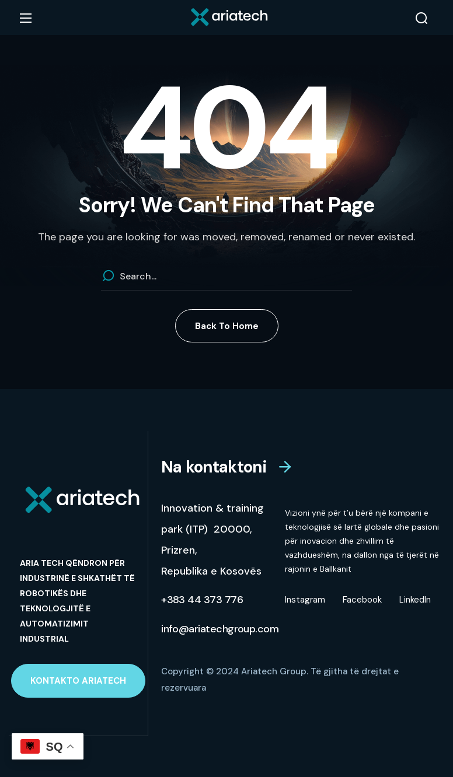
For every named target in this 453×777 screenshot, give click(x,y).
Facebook (362, 600)
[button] (421, 18)
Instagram (305, 600)
